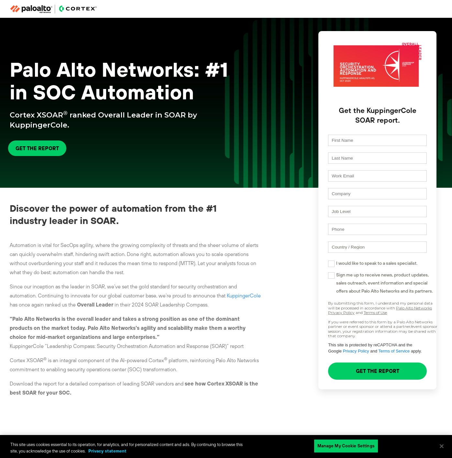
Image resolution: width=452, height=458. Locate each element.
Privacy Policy (330, 356)
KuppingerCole (244, 295)
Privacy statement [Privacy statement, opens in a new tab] (107, 451)
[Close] (442, 446)
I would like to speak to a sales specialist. (365, 269)
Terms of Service (368, 356)
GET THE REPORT (37, 148)
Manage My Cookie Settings (346, 445)
